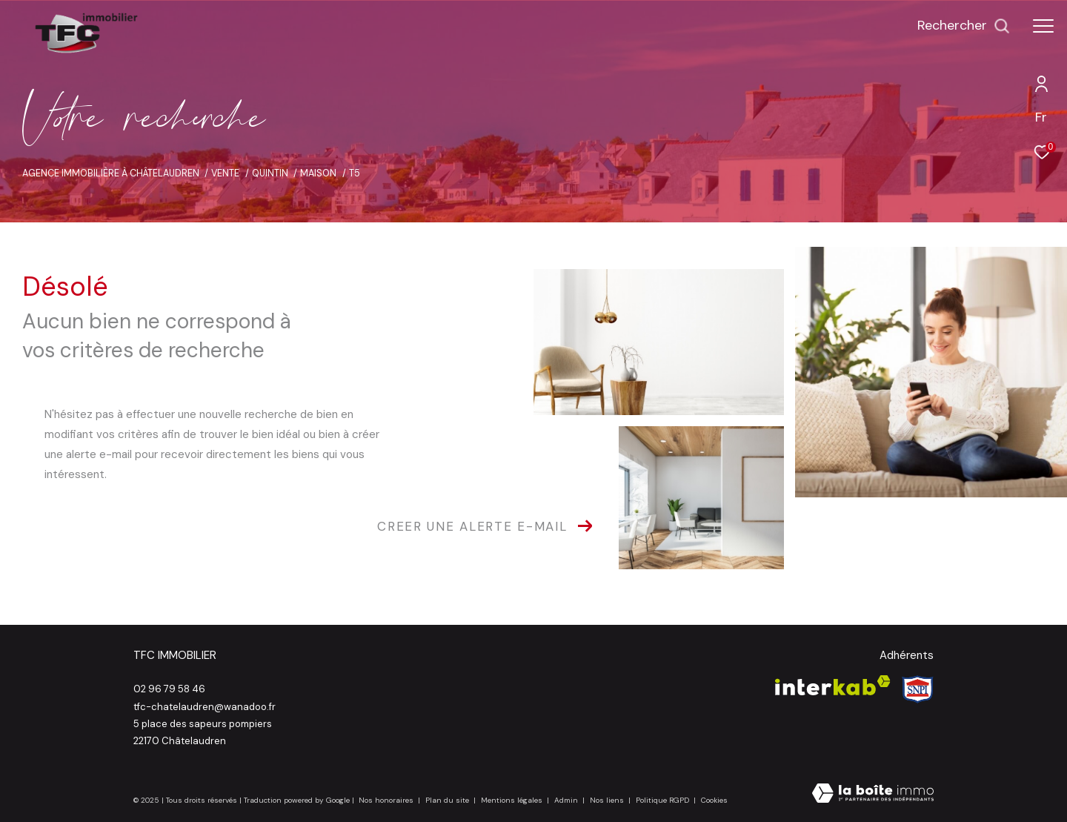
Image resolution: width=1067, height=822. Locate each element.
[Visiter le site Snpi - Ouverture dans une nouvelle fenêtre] (918, 689)
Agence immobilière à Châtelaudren (110, 173)
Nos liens (608, 800)
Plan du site (448, 800)
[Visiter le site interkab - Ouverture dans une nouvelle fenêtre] (833, 685)
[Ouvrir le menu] (1043, 26)
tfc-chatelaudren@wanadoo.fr (204, 706)
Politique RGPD (662, 800)
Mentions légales (513, 800)
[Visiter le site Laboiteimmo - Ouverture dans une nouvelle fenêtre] (873, 794)
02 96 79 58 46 (169, 689)
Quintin (270, 173)
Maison (318, 173)
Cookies (714, 800)
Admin (567, 800)
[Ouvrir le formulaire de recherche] (963, 26)
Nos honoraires (386, 800)
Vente (225, 173)
